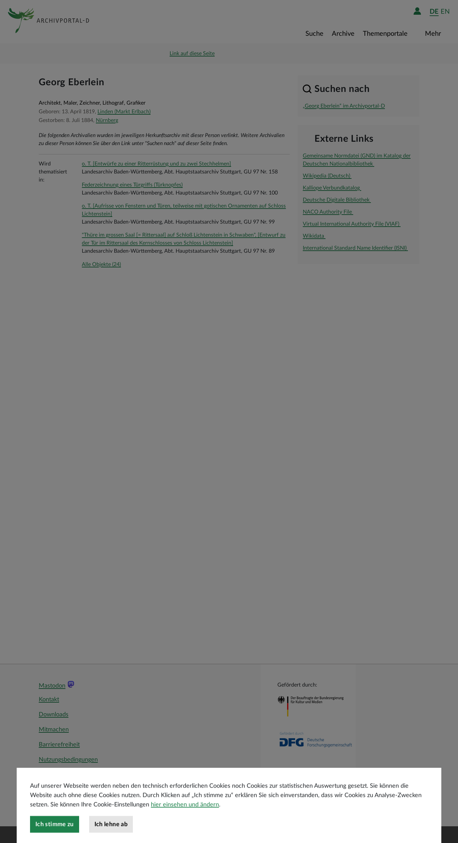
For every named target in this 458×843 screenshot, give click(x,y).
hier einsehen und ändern (185, 816)
